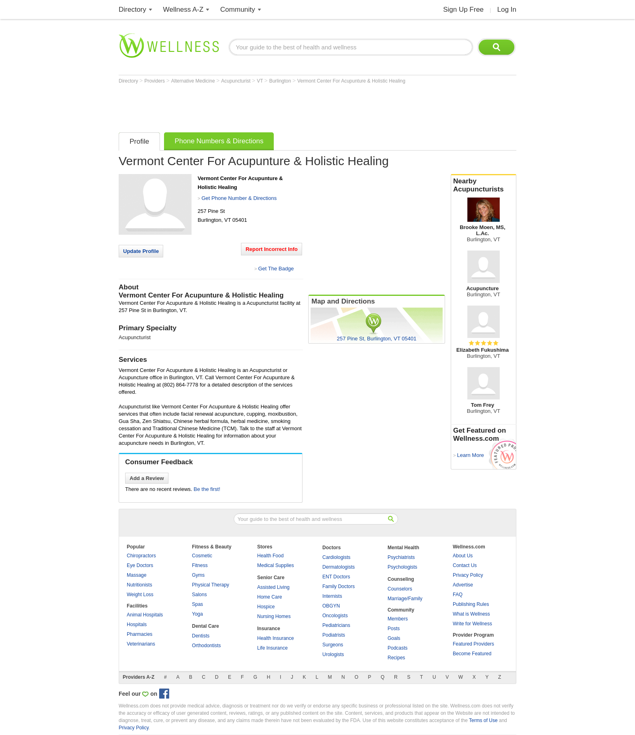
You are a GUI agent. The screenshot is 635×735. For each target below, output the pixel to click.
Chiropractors (141, 556)
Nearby (483, 185)
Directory (132, 9)
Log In (506, 9)
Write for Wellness (472, 624)
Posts (394, 628)
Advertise (463, 585)
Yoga (197, 614)
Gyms (198, 575)
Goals (394, 638)
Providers (155, 81)
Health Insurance (275, 638)
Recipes (396, 658)
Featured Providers (473, 644)
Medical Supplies (275, 565)
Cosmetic (202, 556)
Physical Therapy (210, 585)
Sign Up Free (463, 9)
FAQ (457, 594)
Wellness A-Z (183, 9)
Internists (332, 596)
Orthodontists (206, 645)
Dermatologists (338, 567)
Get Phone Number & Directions (239, 198)
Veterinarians (141, 644)
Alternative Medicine (193, 81)
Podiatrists (333, 635)
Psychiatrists (401, 557)
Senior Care (270, 577)
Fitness (200, 565)
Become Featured (472, 653)
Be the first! (207, 489)
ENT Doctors (336, 577)
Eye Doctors (140, 565)
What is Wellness (471, 614)
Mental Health (403, 547)
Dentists (200, 636)
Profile (139, 141)
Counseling (401, 579)
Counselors (400, 589)
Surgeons (332, 645)
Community (237, 9)
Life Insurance (272, 648)
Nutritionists (139, 585)
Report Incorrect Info (271, 249)
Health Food (270, 556)
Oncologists (335, 615)
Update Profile (141, 251)
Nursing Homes (274, 616)
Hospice (266, 607)
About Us (463, 556)
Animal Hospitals (145, 615)
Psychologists (402, 567)
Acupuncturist (236, 81)
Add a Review (147, 478)
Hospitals (137, 624)
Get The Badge (276, 269)
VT (260, 81)
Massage (137, 575)
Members (398, 619)
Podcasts (397, 648)
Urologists (333, 654)
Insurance (268, 628)
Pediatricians (336, 625)
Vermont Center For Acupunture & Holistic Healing (351, 81)
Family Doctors (338, 586)
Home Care (269, 597)
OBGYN (331, 606)
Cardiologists (336, 557)
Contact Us (465, 565)
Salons (199, 594)
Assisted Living (273, 587)
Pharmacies (139, 634)
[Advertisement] (266, 106)
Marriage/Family (405, 598)
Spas (197, 604)
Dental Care (205, 626)
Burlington (280, 81)
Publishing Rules (471, 604)
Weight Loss (140, 594)
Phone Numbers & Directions (219, 141)
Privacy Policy (468, 575)
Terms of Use (483, 720)
